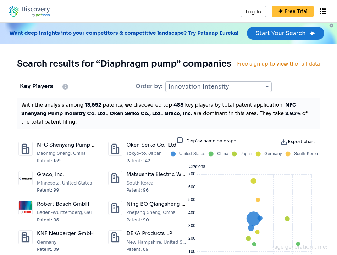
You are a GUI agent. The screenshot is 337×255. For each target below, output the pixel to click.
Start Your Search (285, 33)
